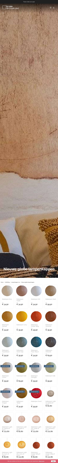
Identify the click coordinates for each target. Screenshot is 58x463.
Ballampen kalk (50, 376)
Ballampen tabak (20, 402)
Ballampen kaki (21, 376)
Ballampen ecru (7, 299)
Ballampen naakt (20, 299)
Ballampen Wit (35, 299)
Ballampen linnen (5, 376)
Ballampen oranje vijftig (35, 325)
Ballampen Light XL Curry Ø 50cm (7, 454)
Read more (41, 461)
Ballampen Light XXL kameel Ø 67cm (51, 428)
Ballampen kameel (5, 325)
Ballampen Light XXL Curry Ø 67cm (22, 454)
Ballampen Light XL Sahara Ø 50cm (51, 403)
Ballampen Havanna (49, 325)
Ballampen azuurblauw (5, 351)
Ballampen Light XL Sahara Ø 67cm (7, 428)
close (53, 461)
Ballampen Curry (22, 324)
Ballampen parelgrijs (34, 376)
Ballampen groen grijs (20, 351)
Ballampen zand (51, 299)
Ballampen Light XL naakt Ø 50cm (22, 428)
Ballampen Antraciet (49, 351)
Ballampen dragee (5, 402)
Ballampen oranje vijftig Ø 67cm (50, 454)
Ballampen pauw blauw (35, 351)
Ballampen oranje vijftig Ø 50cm (35, 454)
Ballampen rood (36, 401)
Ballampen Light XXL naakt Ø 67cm (36, 428)
